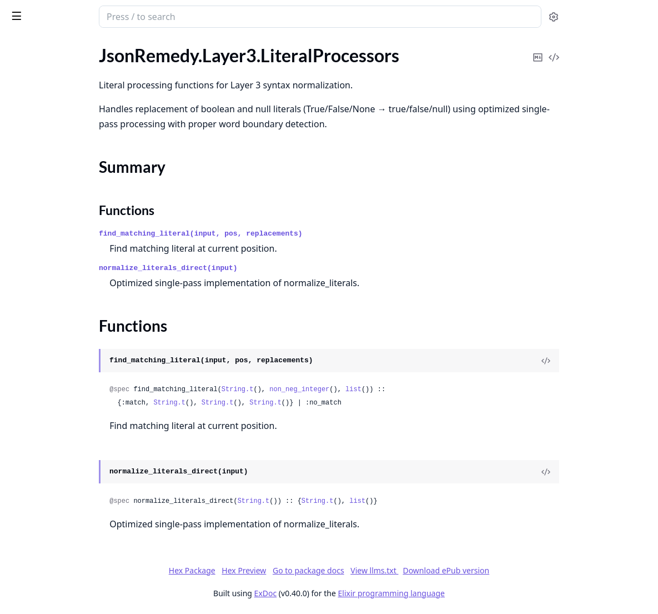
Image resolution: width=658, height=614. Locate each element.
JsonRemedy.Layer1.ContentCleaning (79, 117)
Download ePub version (529, 570)
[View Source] (611, 360)
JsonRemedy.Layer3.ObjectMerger (74, 304)
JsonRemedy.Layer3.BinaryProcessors (79, 147)
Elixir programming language (474, 593)
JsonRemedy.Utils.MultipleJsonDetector (79, 485)
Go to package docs (392, 570)
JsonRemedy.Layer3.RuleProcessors (76, 380)
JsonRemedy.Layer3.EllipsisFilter (70, 192)
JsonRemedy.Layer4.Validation (66, 440)
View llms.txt (457, 570)
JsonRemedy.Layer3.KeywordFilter (74, 237)
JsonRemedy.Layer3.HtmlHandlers (74, 222)
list (454, 389)
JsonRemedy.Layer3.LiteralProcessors (79, 252)
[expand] (155, 74)
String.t (339, 389)
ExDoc (349, 593)
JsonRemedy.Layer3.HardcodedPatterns (79, 207)
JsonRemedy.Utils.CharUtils (61, 470)
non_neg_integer (400, 389)
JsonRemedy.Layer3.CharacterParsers (79, 162)
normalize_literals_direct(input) (269, 268)
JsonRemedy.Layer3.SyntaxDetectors (79, 395)
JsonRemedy (70, 12)
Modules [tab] (67, 47)
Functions (38, 284)
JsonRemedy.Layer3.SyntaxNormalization (79, 425)
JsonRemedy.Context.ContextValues (78, 87)
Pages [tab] (20, 47)
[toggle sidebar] (152, 15)
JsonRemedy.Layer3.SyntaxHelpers (75, 410)
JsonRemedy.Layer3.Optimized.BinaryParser (79, 320)
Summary (37, 271)
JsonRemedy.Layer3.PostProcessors (76, 350)
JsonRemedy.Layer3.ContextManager (79, 177)
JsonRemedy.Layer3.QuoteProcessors (79, 365)
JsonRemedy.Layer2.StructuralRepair (78, 132)
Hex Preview (327, 570)
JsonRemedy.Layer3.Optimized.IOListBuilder (79, 335)
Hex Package (275, 570)
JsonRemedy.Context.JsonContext (74, 102)
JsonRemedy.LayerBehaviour (63, 455)
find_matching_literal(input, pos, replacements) (302, 233)
